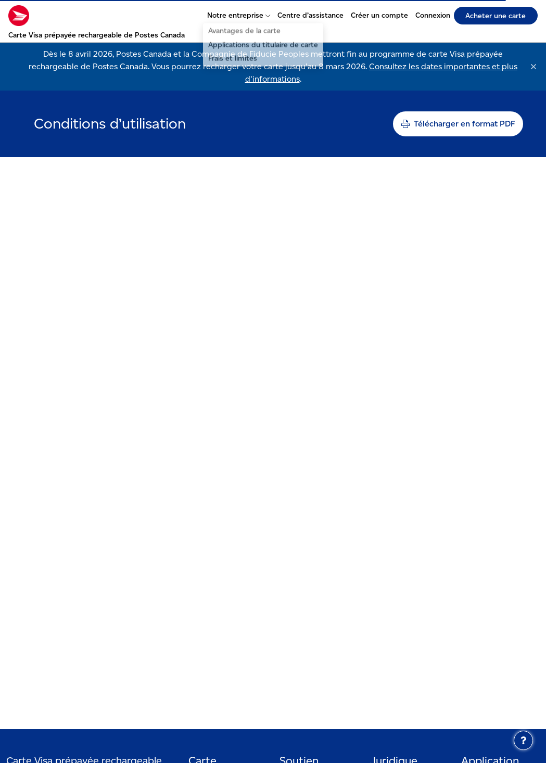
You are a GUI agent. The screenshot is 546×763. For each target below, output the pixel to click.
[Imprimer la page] (458, 123)
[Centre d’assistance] (523, 740)
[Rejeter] (533, 66)
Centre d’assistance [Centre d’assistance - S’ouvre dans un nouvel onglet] (310, 15)
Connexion (432, 15)
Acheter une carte (495, 15)
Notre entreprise (238, 15)
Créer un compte (379, 15)
